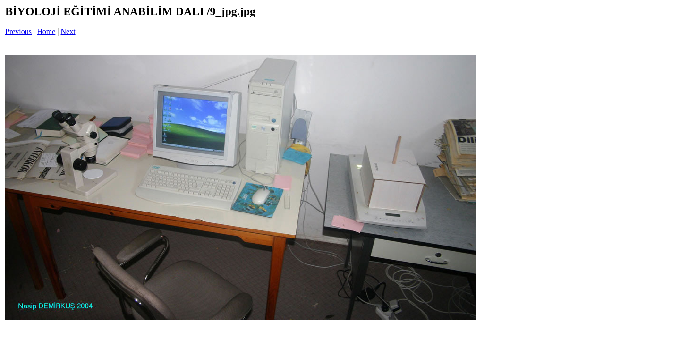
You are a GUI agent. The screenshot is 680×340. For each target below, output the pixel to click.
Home (46, 31)
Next (68, 31)
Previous (18, 31)
